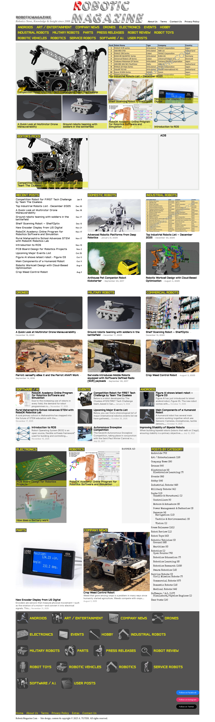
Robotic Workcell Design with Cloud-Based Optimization (42, 266)
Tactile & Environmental (170, 519)
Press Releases (110, 33)
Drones (109, 27)
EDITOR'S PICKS (28, 136)
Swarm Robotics (162, 570)
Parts (88, 33)
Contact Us (176, 21)
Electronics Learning (166, 473)
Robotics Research (164, 566)
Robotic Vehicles (32, 38)
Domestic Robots (163, 585)
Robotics (58, 38)
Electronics (129, 27)
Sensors (157, 513)
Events (150, 27)
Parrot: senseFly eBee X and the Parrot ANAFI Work (47, 375)
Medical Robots (162, 589)
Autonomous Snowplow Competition (108, 429)
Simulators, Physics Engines (170, 596)
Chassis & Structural (166, 496)
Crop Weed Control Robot (32, 272)
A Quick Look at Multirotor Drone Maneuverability (36, 211)
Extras (75, 713)
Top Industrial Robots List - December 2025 (43, 206)
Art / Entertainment (54, 27)
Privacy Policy (192, 21)
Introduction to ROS (28, 245)
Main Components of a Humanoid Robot (40, 261)
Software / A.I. (112, 38)
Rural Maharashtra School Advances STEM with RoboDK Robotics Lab (43, 239)
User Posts (137, 38)
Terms (163, 21)
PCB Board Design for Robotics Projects (41, 249)
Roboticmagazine (33, 17)
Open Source (160, 553)
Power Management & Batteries (171, 509)
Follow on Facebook (187, 692)
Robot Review (139, 33)
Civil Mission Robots (166, 577)
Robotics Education (165, 558)
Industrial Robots (33, 33)
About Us (152, 21)
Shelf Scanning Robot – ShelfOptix (38, 223)
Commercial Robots (164, 581)
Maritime (159, 547)
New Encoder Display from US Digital (39, 228)
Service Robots (83, 38)
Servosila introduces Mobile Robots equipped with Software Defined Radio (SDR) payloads (111, 378)
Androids (25, 27)
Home (19, 713)
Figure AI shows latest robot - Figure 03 (41, 257)
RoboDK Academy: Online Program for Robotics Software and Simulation (39, 233)
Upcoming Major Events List (33, 253)
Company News (87, 27)
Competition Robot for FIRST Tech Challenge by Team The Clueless (44, 200)
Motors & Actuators (164, 504)
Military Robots (66, 33)
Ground (157, 543)
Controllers (160, 500)
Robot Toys (164, 33)
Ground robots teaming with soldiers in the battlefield (42, 218)
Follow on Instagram (187, 699)
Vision (159, 523)
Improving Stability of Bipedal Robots (162, 428)
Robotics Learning (164, 562)
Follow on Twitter (186, 706)
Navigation (162, 515)
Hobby (165, 27)
